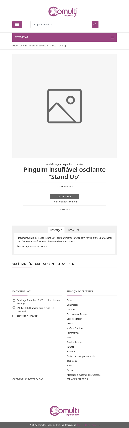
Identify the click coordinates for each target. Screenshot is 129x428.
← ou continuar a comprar (64, 201)
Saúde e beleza (74, 342)
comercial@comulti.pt (27, 315)
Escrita (70, 370)
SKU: (58, 186)
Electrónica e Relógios (78, 314)
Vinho (69, 337)
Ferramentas (73, 332)
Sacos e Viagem (74, 318)
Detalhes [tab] (73, 230)
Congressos (72, 304)
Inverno (70, 323)
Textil (69, 365)
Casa (69, 300)
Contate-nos (64, 196)
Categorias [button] (64, 37)
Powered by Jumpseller (88, 424)
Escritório (71, 351)
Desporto (71, 309)
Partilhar (65, 209)
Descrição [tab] (56, 230)
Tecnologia (72, 360)
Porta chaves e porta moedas (81, 356)
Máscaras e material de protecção (84, 374)
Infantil (70, 346)
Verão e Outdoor (75, 328)
